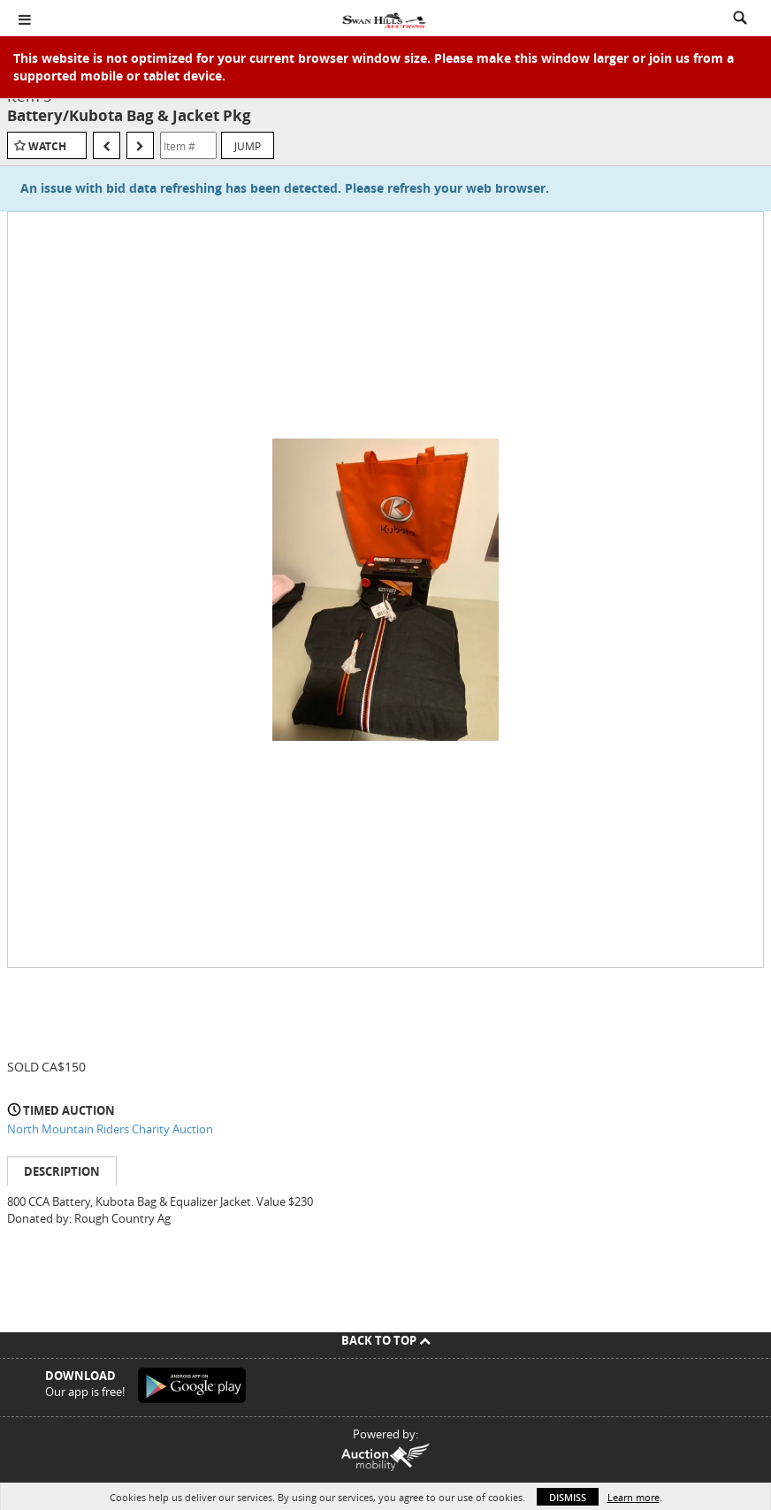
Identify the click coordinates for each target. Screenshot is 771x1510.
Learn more (633, 1497)
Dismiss (567, 1497)
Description (62, 1171)
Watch (47, 146)
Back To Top (386, 1340)
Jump (247, 146)
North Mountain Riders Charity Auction (110, 1129)
